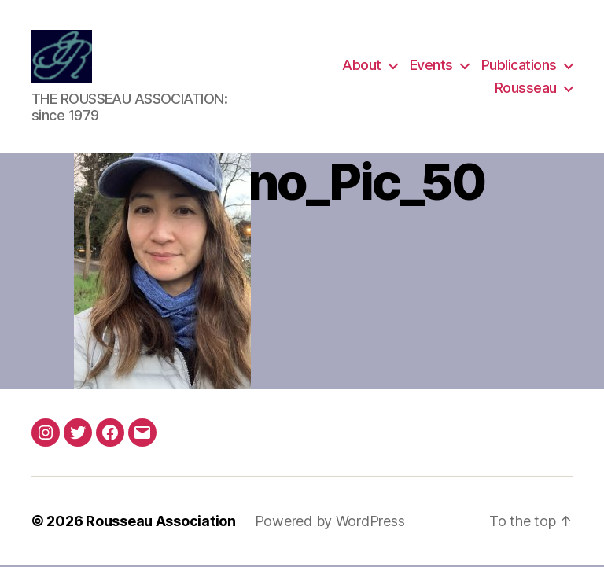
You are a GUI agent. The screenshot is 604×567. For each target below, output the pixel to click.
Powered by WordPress (330, 522)
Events (431, 65)
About (361, 65)
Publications (519, 65)
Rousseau (526, 89)
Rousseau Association (161, 522)
